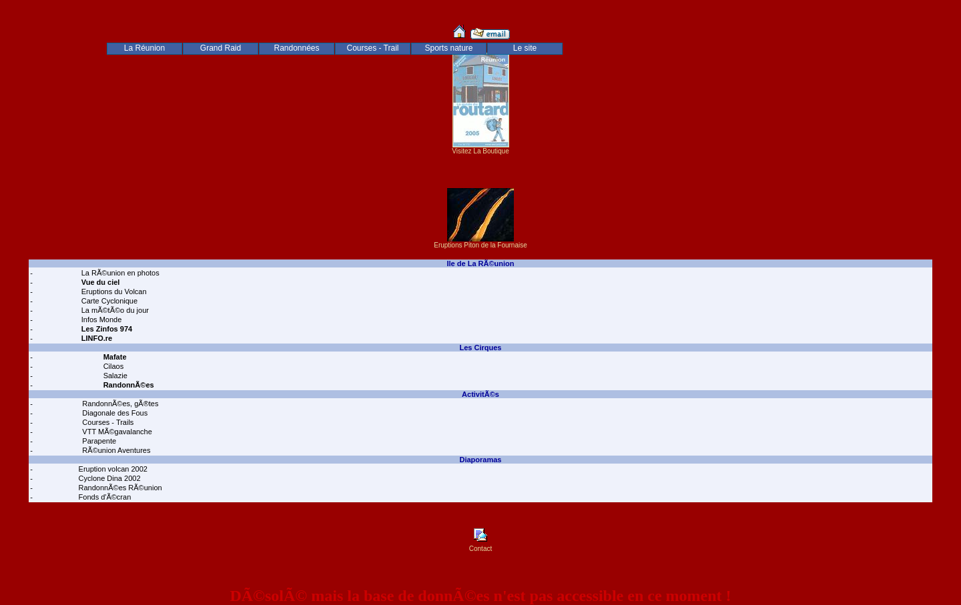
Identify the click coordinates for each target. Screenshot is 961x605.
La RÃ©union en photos (119, 273)
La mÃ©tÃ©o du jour (114, 310)
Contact (480, 545)
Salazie (114, 376)
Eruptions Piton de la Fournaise (480, 242)
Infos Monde (100, 320)
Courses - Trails (106, 422)
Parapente (98, 441)
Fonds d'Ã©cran (104, 497)
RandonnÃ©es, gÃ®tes (119, 404)
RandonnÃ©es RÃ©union (119, 488)
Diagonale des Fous (113, 413)
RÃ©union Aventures (115, 450)
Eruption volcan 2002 (112, 469)
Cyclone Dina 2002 (109, 478)
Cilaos (112, 366)
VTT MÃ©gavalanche (116, 432)
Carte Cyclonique (108, 301)
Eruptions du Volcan (113, 291)
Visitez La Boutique (480, 148)
